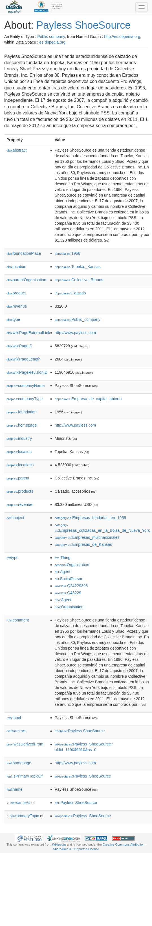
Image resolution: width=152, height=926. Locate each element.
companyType (24, 398)
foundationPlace (23, 253)
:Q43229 (68, 593)
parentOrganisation (26, 280)
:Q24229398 (71, 585)
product (16, 293)
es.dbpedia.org (52, 42)
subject (15, 517)
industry (19, 438)
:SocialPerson (69, 578)
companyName (25, 385)
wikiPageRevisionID (27, 372)
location (16, 266)
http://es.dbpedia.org (122, 36)
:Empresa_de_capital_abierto (88, 398)
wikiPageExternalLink (28, 332)
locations (20, 465)
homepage (21, 425)
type (13, 319)
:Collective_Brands (79, 280)
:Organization (72, 564)
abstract (16, 150)
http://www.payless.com (75, 332)
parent (17, 478)
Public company (51, 36)
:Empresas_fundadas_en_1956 (90, 517)
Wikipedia (59, 844)
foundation (21, 412)
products (19, 491)
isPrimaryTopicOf (24, 776)
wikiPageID (19, 346)
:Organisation (69, 607)
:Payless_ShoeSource (83, 776)
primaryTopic (24, 816)
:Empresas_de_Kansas (83, 544)
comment (17, 620)
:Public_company (77, 319)
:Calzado (70, 293)
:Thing (63, 557)
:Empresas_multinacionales (87, 537)
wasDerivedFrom (24, 744)
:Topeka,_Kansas (78, 266)
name (14, 789)
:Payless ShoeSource (80, 731)
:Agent (62, 571)
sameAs (16, 731)
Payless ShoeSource (83, 25)
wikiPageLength (23, 359)
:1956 (67, 253)
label (13, 717)
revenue (16, 306)
